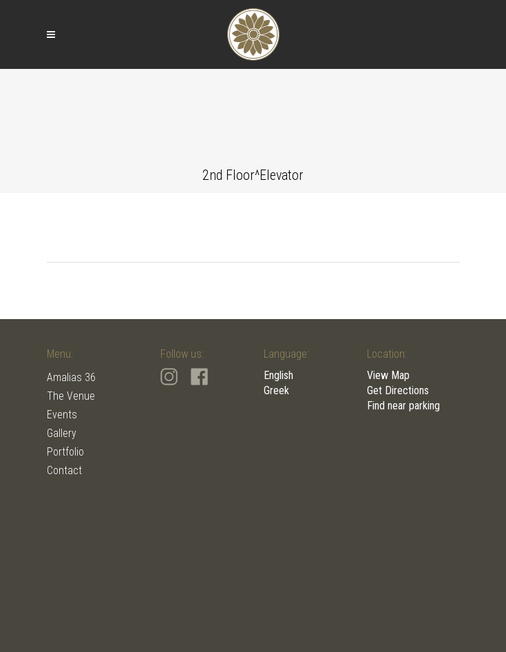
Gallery (61, 433)
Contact (64, 470)
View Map (388, 375)
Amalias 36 (71, 377)
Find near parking (403, 405)
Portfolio (65, 451)
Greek (276, 390)
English (278, 375)
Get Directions (398, 390)
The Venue (71, 396)
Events (62, 414)
